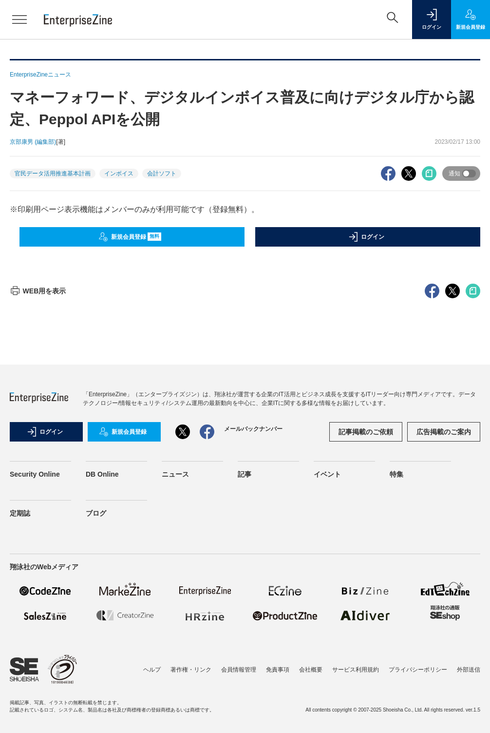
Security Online (35, 474)
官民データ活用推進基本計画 (53, 173)
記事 (244, 474)
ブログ (96, 513)
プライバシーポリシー (418, 669)
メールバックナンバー (253, 428)
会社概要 (310, 669)
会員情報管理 (238, 669)
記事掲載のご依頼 (366, 432)
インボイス (118, 173)
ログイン (366, 237)
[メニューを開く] (19, 19)
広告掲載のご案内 (443, 432)
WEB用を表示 (38, 291)
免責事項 (277, 669)
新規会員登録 (129, 237)
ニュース (175, 474)
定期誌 (20, 513)
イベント (327, 474)
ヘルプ (152, 669)
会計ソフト (161, 173)
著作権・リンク (190, 669)
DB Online (102, 474)
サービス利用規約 (355, 669)
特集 (396, 474)
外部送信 (468, 669)
